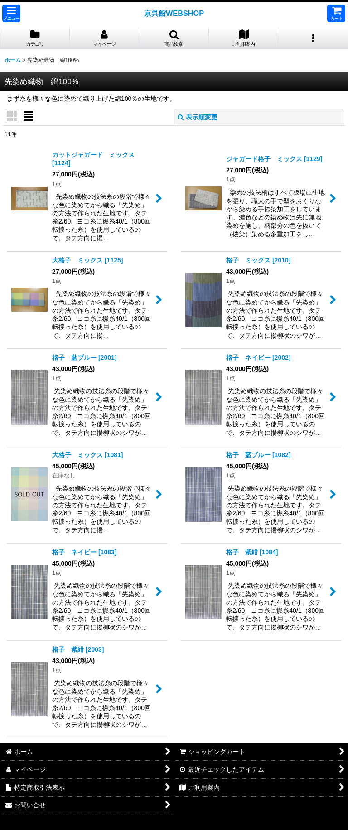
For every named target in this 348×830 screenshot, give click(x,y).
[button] (11, 13)
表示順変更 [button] (198, 117)
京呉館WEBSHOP (174, 13)
